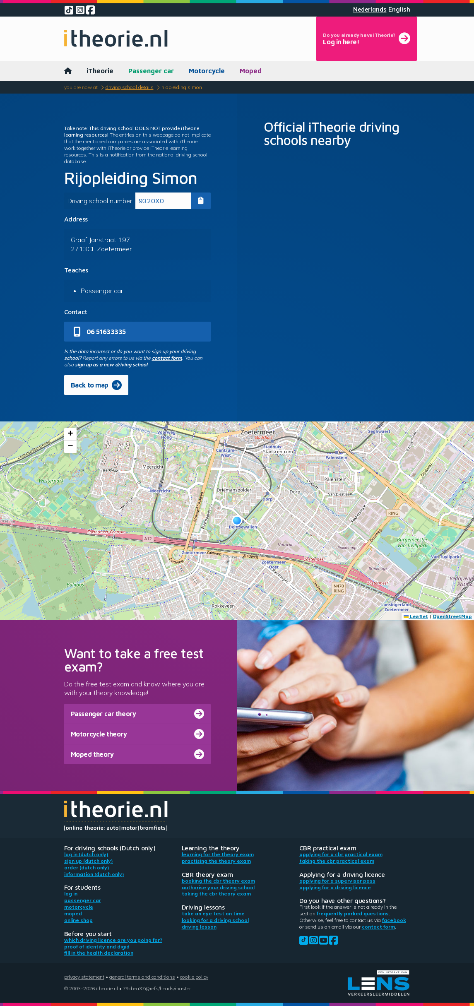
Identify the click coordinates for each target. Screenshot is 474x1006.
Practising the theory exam (216, 861)
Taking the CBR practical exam (336, 861)
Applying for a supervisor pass (337, 881)
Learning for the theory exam (218, 854)
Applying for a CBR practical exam (341, 854)
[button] (237, 520)
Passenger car (151, 71)
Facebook (394, 920)
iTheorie (100, 71)
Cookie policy (194, 977)
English (399, 9)
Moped (251, 71)
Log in (70, 893)
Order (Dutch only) (86, 867)
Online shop (78, 920)
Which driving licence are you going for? (113, 940)
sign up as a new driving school (111, 364)
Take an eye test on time (213, 913)
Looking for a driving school (215, 920)
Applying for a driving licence (335, 887)
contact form (167, 358)
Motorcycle (207, 71)
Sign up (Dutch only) (88, 861)
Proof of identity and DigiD (97, 946)
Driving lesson (199, 927)
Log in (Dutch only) (86, 854)
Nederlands (370, 9)
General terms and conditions (142, 977)
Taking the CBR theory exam (216, 893)
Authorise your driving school (218, 887)
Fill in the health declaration (98, 953)
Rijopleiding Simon (181, 87)
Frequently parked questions (353, 913)
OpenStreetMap (452, 616)
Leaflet (416, 616)
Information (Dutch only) (94, 874)
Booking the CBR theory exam (218, 881)
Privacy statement (84, 977)
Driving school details (130, 87)
